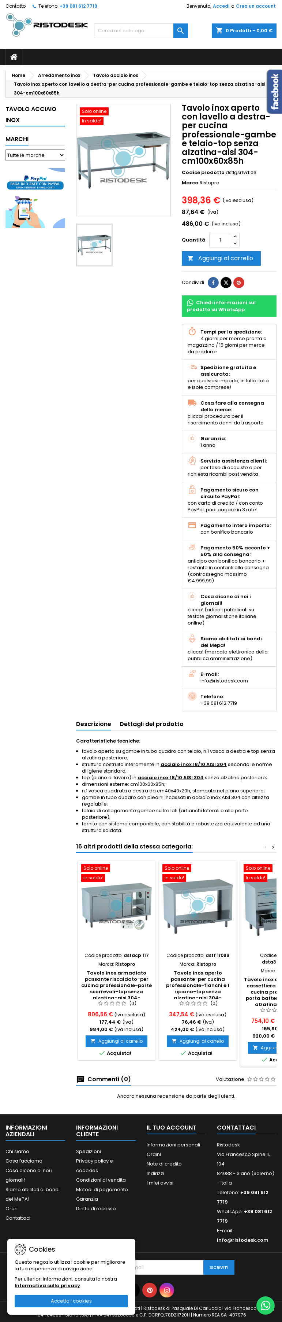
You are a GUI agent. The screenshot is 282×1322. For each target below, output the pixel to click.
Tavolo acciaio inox (30, 114)
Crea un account (256, 6)
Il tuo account (171, 1127)
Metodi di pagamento (102, 1189)
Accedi (221, 6)
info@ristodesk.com (242, 1240)
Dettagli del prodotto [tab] (152, 724)
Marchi (17, 139)
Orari (11, 1208)
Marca (190, 183)
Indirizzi (155, 1173)
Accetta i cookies (71, 1300)
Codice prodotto (203, 172)
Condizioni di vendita (101, 1179)
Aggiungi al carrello (220, 258)
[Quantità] (220, 240)
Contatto (15, 6)
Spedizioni (88, 1151)
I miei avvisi (160, 1182)
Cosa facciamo (23, 1160)
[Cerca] (141, 30)
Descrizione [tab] (93, 724)
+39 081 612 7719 (78, 6)
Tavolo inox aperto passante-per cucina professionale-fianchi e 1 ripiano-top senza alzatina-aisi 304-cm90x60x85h (197, 988)
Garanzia (87, 1199)
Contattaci (17, 1218)
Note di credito (164, 1163)
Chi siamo (17, 1151)
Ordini (154, 1154)
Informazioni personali (173, 1144)
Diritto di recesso (96, 1208)
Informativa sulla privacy (47, 1285)
